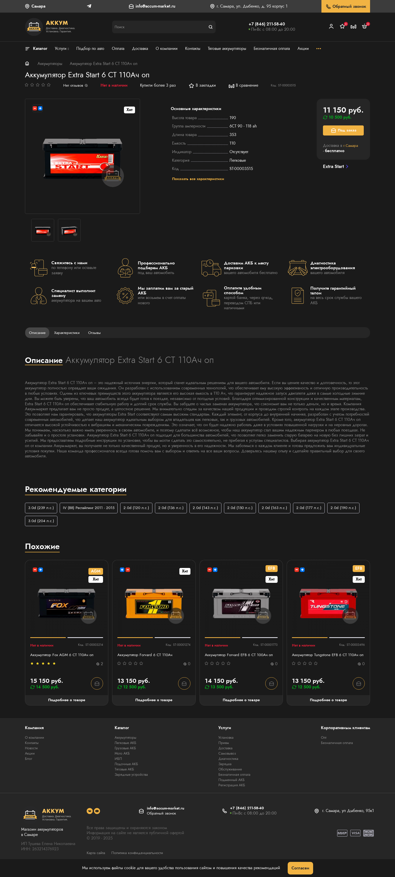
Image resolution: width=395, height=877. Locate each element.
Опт (323, 744)
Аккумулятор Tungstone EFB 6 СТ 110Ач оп (326, 658)
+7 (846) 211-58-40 (267, 24)
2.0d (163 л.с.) (284, 508)
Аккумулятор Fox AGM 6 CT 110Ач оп (63, 656)
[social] (90, 818)
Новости (31, 754)
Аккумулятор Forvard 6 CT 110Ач (146, 656)
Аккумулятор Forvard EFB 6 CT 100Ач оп (241, 656)
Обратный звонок (345, 7)
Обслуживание (230, 775)
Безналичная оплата (234, 781)
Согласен (300, 868)
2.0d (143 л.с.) (212, 508)
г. (351, 145)
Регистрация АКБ (231, 791)
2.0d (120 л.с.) (141, 508)
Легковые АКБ (125, 749)
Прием (223, 749)
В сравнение (244, 86)
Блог (28, 765)
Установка (226, 744)
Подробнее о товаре (66, 706)
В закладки (203, 86)
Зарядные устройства (131, 781)
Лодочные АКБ (126, 770)
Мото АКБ (122, 759)
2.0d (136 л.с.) (177, 508)
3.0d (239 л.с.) (41, 508)
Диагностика (228, 765)
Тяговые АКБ (124, 775)
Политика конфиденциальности (141, 859)
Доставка (225, 754)
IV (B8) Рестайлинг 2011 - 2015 (91, 508)
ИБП (118, 765)
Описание (38, 332)
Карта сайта (97, 859)
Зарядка (225, 770)
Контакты (32, 749)
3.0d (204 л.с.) (77, 521)
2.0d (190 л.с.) (41, 521)
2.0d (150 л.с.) (248, 508)
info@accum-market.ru (155, 6)
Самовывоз (227, 759)
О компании (34, 744)
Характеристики (69, 332)
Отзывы (98, 332)
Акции (30, 759)
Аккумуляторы (50, 63)
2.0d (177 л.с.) (319, 508)
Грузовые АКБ (125, 754)
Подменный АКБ (231, 786)
